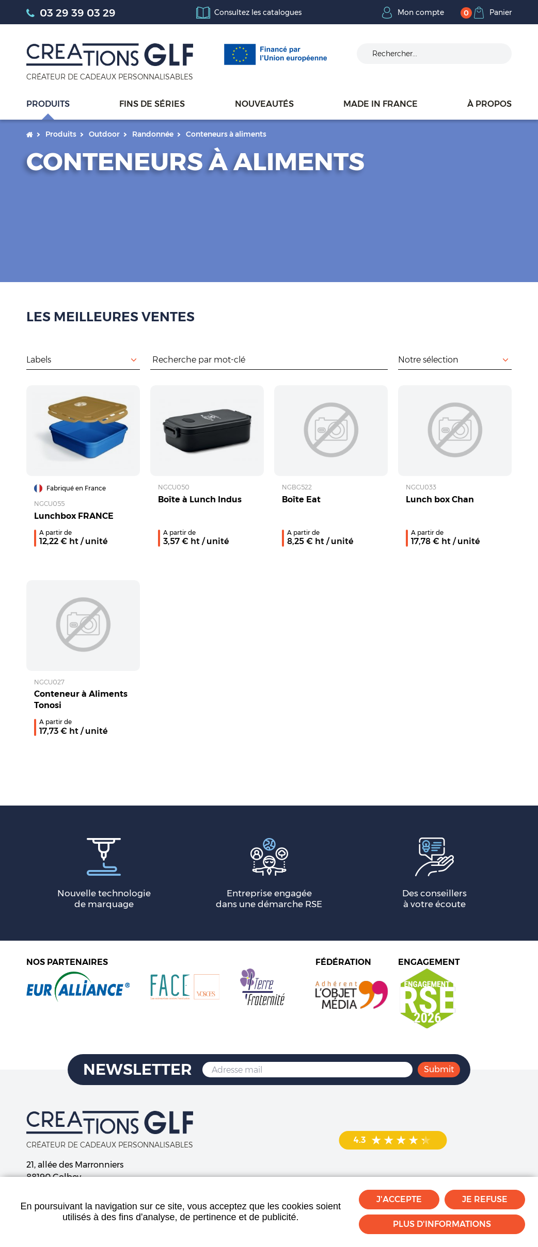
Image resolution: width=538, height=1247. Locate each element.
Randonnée (152, 134)
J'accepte (399, 1199)
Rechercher (382, 359)
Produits (48, 104)
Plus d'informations (442, 1224)
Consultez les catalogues (258, 12)
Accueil (29, 134)
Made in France (380, 104)
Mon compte (421, 12)
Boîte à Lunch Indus (200, 499)
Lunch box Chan (440, 499)
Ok (496, 53)
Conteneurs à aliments (226, 134)
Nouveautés (264, 104)
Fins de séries (152, 104)
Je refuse (485, 1199)
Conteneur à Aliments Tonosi (81, 699)
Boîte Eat (301, 499)
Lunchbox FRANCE (74, 516)
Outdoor (104, 134)
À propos (489, 104)
